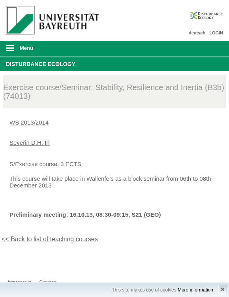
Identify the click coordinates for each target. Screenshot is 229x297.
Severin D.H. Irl (29, 142)
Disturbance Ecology (40, 64)
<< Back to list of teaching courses (50, 239)
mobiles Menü (50, 51)
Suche (201, 49)
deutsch (197, 32)
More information (195, 290)
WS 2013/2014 (29, 122)
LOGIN (216, 32)
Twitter (14, 260)
